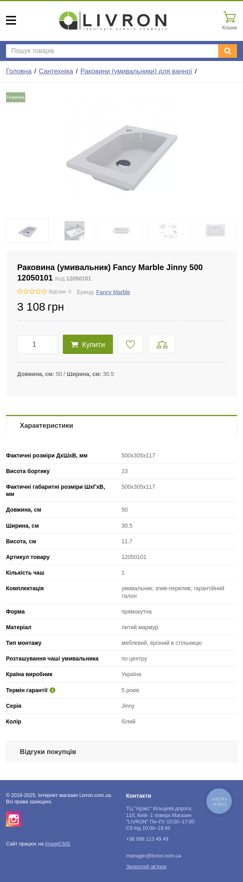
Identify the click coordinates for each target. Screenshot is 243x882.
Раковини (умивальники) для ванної (136, 71)
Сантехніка (56, 71)
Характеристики (46, 425)
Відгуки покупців (48, 752)
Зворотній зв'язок (146, 867)
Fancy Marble (113, 292)
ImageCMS (57, 844)
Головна (19, 71)
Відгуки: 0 (60, 292)
